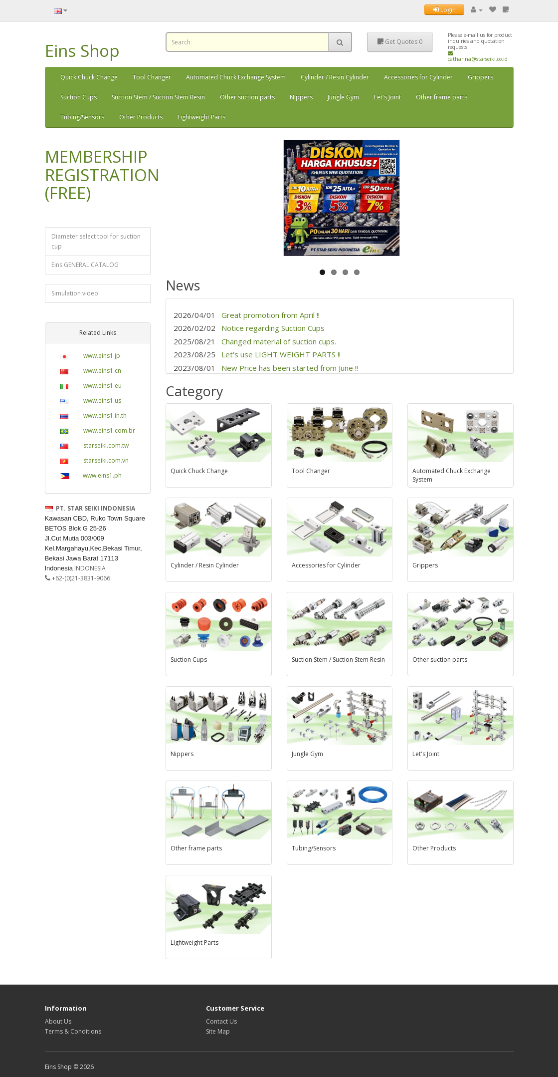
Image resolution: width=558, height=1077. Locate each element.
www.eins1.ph (102, 475)
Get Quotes (399, 41)
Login (444, 9)
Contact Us (221, 1021)
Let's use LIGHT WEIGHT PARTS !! (281, 354)
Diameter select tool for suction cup (96, 241)
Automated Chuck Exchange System (236, 77)
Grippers (480, 77)
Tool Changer (152, 77)
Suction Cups (78, 97)
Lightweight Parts (201, 117)
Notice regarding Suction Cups (273, 328)
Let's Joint (387, 97)
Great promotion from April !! (270, 315)
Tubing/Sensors (82, 117)
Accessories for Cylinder (418, 77)
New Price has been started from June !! (289, 368)
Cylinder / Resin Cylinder (335, 77)
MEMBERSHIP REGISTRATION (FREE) (102, 174)
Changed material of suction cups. (279, 341)
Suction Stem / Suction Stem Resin (158, 97)
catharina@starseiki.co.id (478, 56)
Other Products (141, 117)
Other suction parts (247, 97)
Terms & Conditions (73, 1031)
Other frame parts (441, 97)
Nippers (301, 97)
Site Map (218, 1031)
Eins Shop (82, 50)
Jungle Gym (343, 97)
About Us (58, 1021)
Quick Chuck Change (89, 77)
